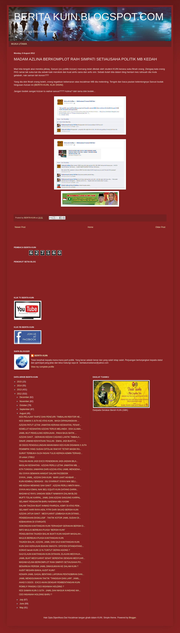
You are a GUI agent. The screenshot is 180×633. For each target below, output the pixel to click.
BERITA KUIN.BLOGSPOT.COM (89, 16)
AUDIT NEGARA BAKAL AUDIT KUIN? (37, 570)
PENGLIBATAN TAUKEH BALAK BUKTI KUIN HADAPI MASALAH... (50, 534)
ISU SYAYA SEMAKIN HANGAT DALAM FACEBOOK (43, 473)
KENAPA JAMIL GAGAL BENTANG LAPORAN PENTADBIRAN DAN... (51, 574)
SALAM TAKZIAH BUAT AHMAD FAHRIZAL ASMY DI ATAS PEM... (50, 506)
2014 (19, 385)
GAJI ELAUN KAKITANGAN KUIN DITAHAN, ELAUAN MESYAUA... (50, 554)
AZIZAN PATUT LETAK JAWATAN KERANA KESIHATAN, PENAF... (50, 425)
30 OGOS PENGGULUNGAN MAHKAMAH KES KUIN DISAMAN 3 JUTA (53, 445)
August (23, 413)
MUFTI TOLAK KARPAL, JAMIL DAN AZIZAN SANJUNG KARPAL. (50, 497)
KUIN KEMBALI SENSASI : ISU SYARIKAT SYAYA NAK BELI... (48, 481)
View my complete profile (42, 367)
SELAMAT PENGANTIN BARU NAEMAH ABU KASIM (44, 501)
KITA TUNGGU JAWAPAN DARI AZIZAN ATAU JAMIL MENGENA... (50, 469)
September (25, 409)
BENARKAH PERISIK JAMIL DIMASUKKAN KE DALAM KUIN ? (48, 566)
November (25, 401)
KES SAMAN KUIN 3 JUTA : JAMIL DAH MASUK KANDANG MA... (50, 590)
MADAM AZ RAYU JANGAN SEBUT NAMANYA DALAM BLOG (48, 493)
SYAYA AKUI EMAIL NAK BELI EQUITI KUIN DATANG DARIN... (48, 489)
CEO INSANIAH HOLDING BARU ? (35, 594)
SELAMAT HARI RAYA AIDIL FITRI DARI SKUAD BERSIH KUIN (48, 510)
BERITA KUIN (41, 355)
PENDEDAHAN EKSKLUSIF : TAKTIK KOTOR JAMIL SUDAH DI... (50, 518)
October (24, 405)
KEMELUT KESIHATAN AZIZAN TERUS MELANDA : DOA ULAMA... (50, 429)
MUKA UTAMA (19, 43)
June (22, 603)
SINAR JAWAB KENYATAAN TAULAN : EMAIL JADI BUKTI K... (48, 441)
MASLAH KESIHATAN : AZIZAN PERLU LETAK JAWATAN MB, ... (49, 465)
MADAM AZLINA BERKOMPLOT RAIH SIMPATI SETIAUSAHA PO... (50, 562)
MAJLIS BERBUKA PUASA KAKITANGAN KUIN (41, 538)
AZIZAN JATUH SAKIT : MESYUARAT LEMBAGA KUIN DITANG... (50, 514)
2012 (19, 394)
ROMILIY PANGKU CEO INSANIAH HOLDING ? (41, 586)
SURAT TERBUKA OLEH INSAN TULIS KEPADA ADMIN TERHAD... (50, 453)
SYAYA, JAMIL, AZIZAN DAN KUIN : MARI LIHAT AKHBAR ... (47, 477)
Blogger (132, 617)
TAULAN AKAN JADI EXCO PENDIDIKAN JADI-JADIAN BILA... (48, 461)
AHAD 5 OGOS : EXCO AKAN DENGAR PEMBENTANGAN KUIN (49, 582)
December (25, 397)
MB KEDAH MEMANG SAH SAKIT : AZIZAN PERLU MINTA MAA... (50, 485)
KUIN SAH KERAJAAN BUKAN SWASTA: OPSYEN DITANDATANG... (51, 546)
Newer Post (20, 227)
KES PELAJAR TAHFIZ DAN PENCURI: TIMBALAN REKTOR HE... (50, 417)
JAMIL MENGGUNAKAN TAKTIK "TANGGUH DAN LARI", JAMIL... (50, 578)
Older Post (160, 227)
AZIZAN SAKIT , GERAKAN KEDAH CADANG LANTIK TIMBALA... (50, 437)
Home (90, 227)
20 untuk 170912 (26, 457)
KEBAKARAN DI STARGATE (32, 522)
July (22, 599)
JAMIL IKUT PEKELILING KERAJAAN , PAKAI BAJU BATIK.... (48, 433)
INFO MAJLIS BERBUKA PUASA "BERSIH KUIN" (42, 530)
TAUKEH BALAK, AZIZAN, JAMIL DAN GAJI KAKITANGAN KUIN (49, 542)
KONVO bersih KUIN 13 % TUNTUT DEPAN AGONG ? (44, 550)
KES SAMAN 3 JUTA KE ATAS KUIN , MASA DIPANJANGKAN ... (49, 421)
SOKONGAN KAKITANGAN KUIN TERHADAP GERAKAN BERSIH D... (52, 526)
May (22, 607)
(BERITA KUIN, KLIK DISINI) (48, 85)
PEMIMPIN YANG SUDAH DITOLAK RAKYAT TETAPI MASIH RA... (50, 449)
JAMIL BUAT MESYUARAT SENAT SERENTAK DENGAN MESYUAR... (52, 558)
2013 (19, 389)
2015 (19, 381)
